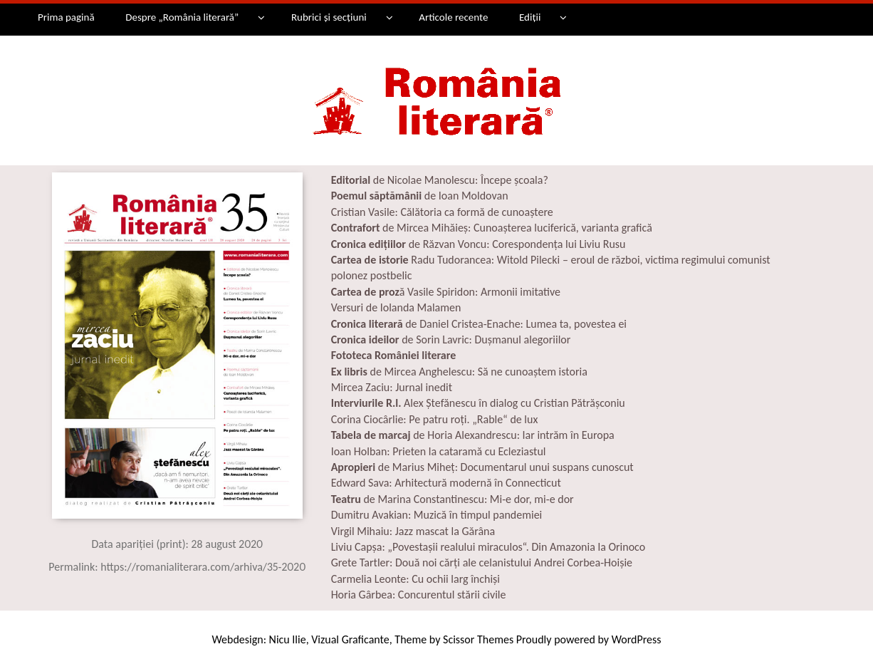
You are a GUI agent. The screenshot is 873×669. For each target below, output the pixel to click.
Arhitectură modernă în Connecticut (477, 482)
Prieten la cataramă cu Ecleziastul (468, 451)
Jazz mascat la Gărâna (445, 531)
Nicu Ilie (287, 639)
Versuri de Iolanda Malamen (396, 307)
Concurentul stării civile (452, 594)
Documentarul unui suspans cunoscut (547, 467)
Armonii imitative (520, 292)
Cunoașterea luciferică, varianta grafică (563, 227)
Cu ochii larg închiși (456, 579)
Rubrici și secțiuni (329, 17)
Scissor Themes (478, 639)
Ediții (529, 17)
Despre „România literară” (182, 17)
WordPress (637, 639)
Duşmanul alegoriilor (523, 339)
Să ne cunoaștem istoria (532, 371)
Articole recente (453, 17)
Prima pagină (66, 17)
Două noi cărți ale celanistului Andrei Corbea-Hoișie (513, 562)
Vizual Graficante (350, 639)
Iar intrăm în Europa (567, 435)
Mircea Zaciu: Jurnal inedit (391, 387)
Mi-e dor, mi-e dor (532, 499)
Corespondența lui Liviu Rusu (558, 244)
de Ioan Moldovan (419, 195)
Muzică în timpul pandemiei (478, 515)
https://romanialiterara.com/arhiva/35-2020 (202, 567)
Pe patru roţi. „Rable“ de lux (472, 419)
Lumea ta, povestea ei (576, 324)
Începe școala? (514, 180)
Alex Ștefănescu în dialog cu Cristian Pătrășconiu (512, 403)
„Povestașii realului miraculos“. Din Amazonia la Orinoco (516, 547)
